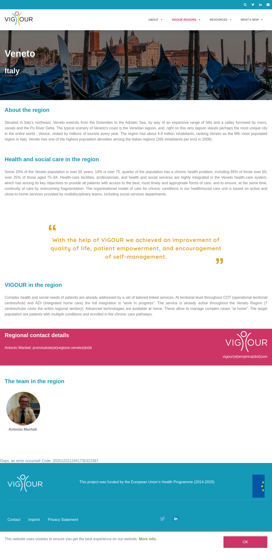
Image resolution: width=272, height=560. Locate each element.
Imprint (34, 520)
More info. (148, 539)
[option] (136, 65)
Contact (13, 520)
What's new (252, 19)
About (155, 19)
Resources (220, 19)
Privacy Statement (63, 520)
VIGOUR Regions (186, 19)
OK (245, 542)
